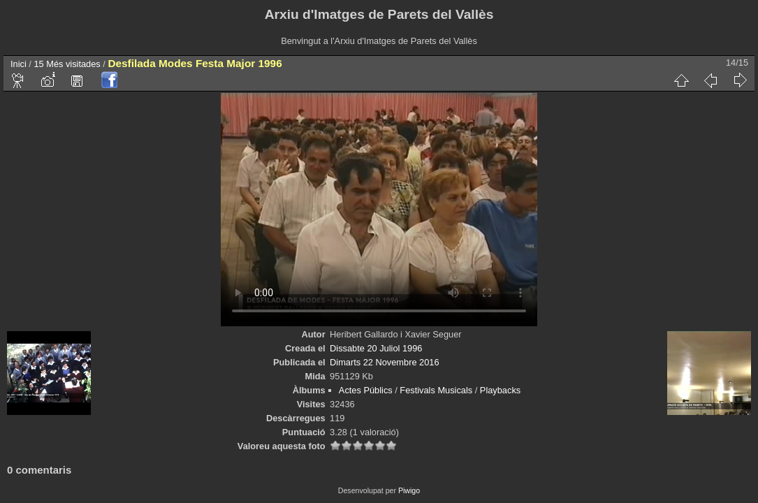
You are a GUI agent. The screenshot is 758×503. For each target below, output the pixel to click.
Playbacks (500, 390)
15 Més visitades (67, 64)
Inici (18, 64)
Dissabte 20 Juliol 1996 (376, 348)
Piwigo (409, 490)
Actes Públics (366, 390)
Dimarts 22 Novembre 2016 (384, 362)
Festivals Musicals (436, 390)
